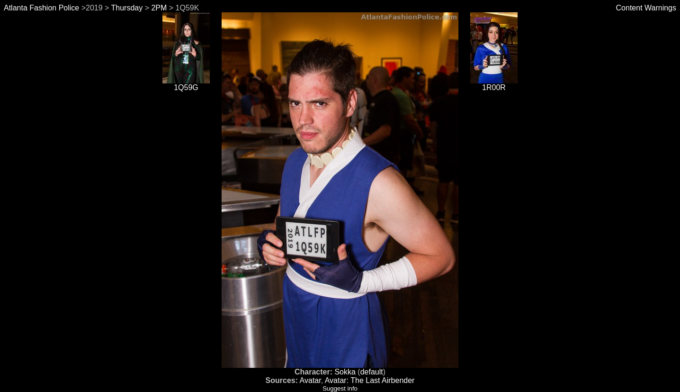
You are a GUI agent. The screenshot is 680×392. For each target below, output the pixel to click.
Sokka (344, 372)
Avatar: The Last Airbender (370, 380)
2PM (159, 8)
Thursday (127, 8)
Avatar (310, 380)
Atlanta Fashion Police (41, 8)
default (371, 372)
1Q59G (186, 84)
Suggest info (340, 388)
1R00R (494, 84)
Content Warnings (646, 8)
